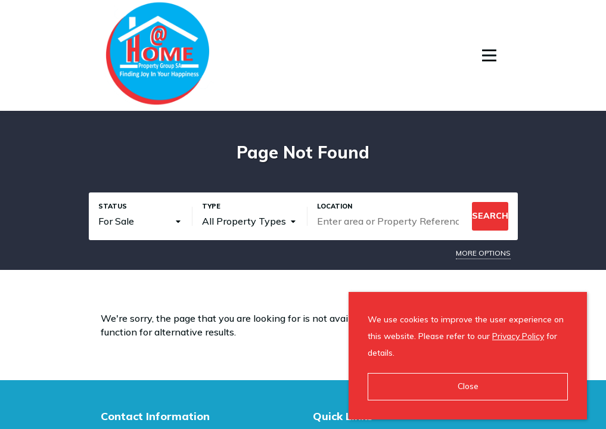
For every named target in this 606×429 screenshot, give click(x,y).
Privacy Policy (518, 336)
